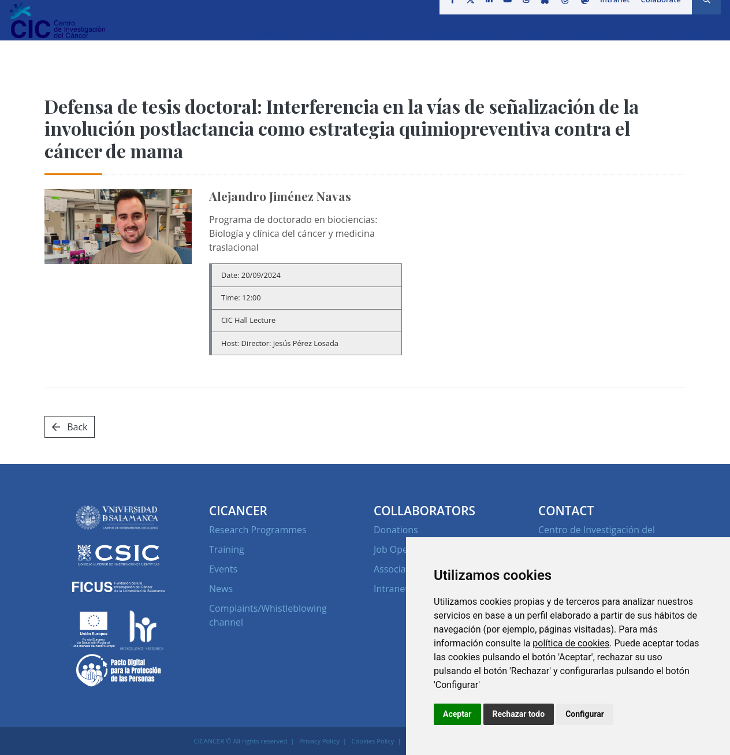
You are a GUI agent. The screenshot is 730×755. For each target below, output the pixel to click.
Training (226, 549)
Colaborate (656, 14)
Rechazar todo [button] (519, 714)
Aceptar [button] (457, 714)
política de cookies (570, 643)
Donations (396, 529)
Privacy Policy (319, 741)
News (221, 588)
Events (223, 569)
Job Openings (402, 549)
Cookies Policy (373, 741)
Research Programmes (258, 529)
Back (69, 427)
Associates (396, 569)
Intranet (611, 14)
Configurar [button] (584, 714)
